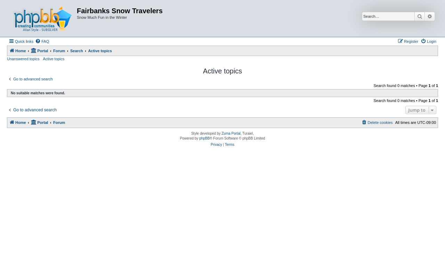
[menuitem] (42, 41)
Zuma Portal (230, 133)
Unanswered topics (23, 59)
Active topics (54, 59)
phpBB (204, 138)
